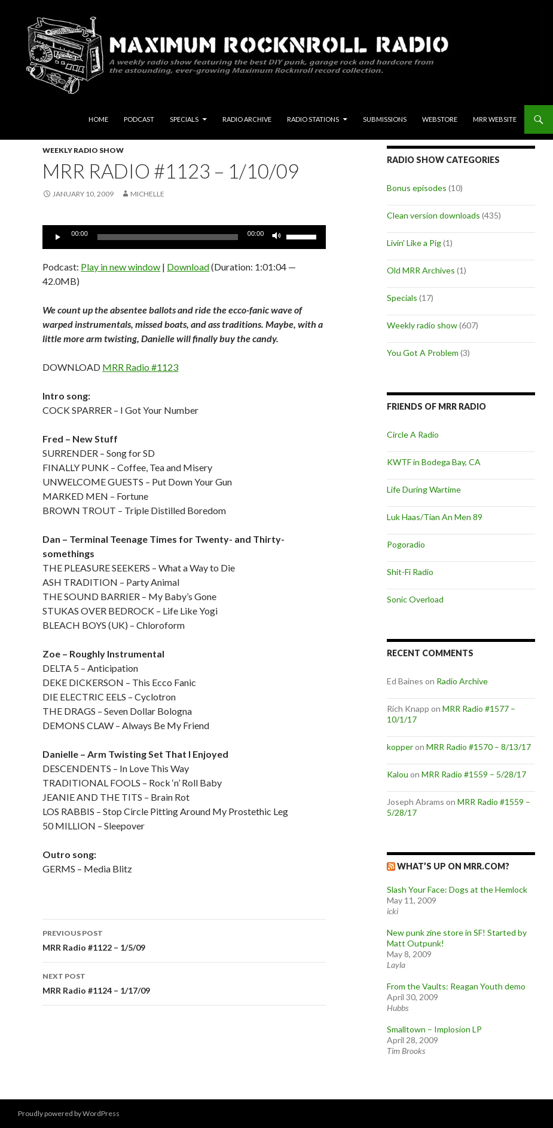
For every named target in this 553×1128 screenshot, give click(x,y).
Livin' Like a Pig (414, 243)
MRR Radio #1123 (140, 367)
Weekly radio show (83, 150)
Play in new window (120, 266)
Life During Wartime (424, 489)
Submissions (385, 119)
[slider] (167, 237)
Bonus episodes (417, 188)
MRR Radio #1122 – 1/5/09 (184, 939)
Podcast (139, 119)
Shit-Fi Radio (410, 572)
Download (188, 266)
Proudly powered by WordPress (69, 1113)
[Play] (58, 237)
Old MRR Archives (421, 270)
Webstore (439, 119)
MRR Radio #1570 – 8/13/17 (478, 747)
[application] (184, 237)
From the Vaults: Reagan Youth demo (456, 986)
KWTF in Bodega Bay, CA (434, 462)
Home (98, 119)
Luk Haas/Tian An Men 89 (434, 517)
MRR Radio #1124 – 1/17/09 (184, 982)
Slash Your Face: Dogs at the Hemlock (457, 889)
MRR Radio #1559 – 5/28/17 (473, 774)
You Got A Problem (423, 353)
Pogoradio (406, 544)
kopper (400, 747)
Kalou (397, 774)
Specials (184, 119)
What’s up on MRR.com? (453, 866)
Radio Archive (246, 119)
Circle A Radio (413, 434)
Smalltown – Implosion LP (434, 1029)
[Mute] (277, 237)
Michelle (147, 193)
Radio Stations (313, 119)
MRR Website (495, 119)
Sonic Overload (415, 599)
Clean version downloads (433, 215)
